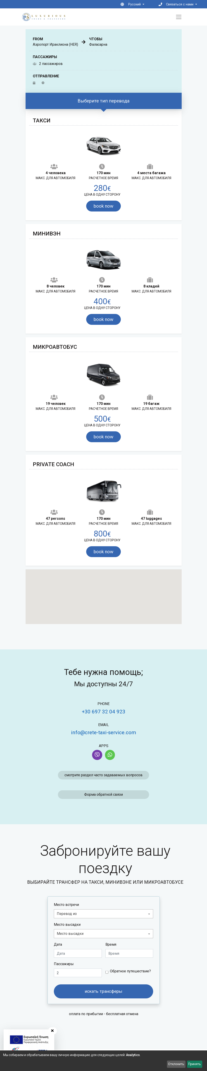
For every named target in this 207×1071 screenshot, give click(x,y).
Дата (58, 944)
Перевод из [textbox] (67, 914)
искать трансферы (103, 991)
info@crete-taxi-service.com (103, 732)
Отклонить (176, 1064)
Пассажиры (64, 964)
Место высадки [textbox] (70, 933)
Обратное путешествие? (130, 971)
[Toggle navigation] (178, 17)
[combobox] (103, 913)
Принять (194, 1064)
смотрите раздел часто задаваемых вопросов (103, 775)
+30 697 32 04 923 (103, 712)
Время (110, 944)
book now (103, 206)
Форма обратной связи (103, 794)
